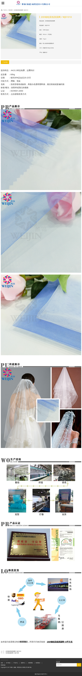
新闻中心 (23, 663)
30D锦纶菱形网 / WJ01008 (12, 653)
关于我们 (8, 663)
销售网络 (30, 663)
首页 (2, 663)
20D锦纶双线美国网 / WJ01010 (13, 651)
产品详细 (5, 62)
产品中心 (5, 10)
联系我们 (24, 641)
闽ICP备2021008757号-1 (41, 674)
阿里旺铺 (3, 665)
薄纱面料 (10, 10)
